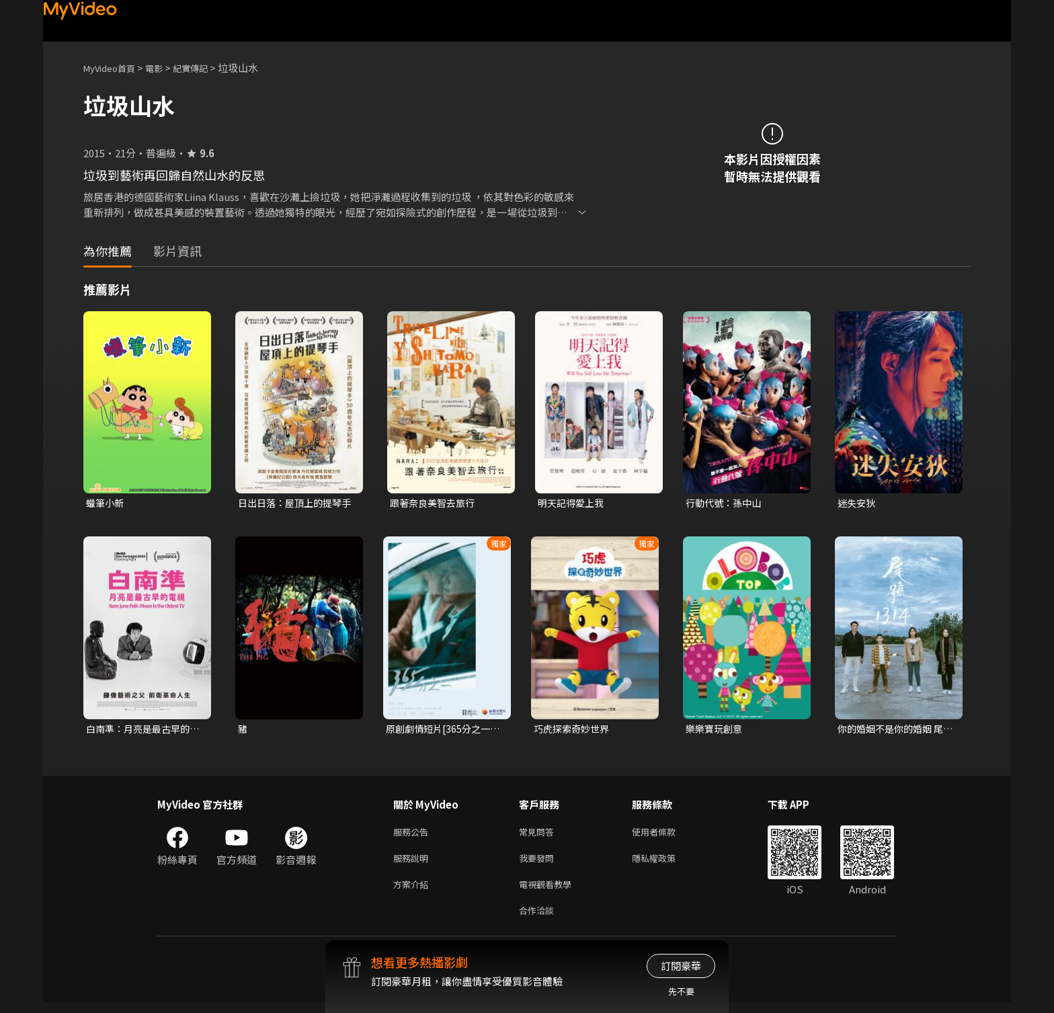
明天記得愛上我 (573, 503)
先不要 (681, 991)
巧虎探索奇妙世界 (574, 730)
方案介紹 (413, 892)
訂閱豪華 (681, 966)
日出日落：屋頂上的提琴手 (293, 503)
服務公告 (413, 835)
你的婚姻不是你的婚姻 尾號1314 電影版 (894, 730)
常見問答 (539, 835)
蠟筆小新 (106, 503)
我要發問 (539, 863)
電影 (165, 67)
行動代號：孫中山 (726, 503)
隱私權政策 (665, 863)
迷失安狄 (858, 503)
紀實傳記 (205, 67)
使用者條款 (665, 835)
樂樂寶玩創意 (716, 730)
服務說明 (413, 863)
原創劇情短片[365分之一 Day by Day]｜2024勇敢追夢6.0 (441, 730)
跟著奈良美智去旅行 (435, 503)
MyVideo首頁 (114, 67)
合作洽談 (539, 920)
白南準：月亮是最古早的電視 (141, 730)
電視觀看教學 (549, 892)
